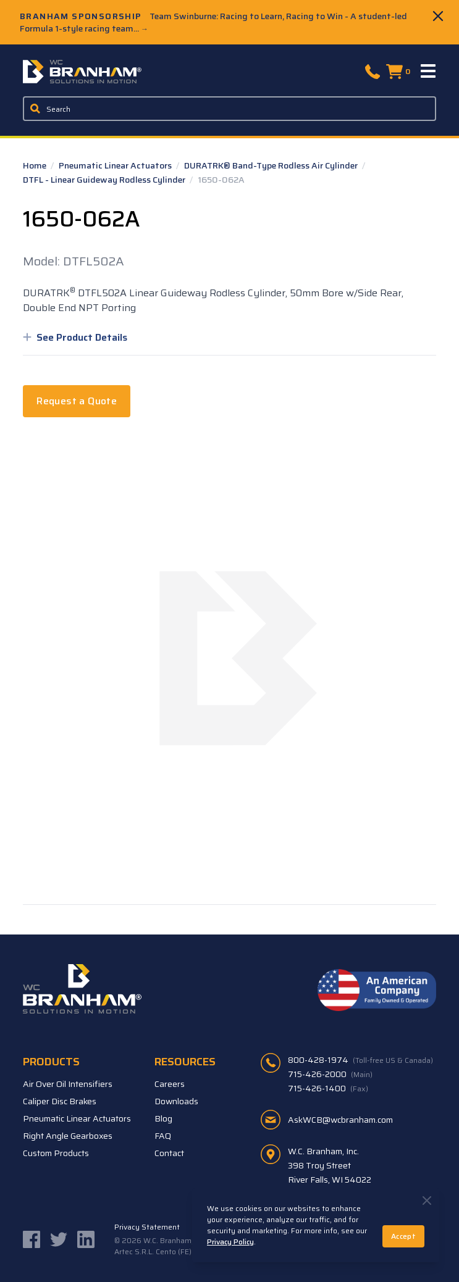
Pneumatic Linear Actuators (116, 165)
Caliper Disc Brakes (59, 1101)
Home (35, 165)
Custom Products (56, 1153)
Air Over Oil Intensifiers (67, 1084)
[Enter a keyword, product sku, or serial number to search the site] (229, 108)
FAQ (162, 1136)
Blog (163, 1118)
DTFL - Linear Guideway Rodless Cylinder (105, 179)
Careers (169, 1084)
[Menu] (428, 71)
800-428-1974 (360, 1060)
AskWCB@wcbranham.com (340, 1119)
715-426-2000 (330, 1074)
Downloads (176, 1101)
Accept (403, 1236)
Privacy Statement (147, 1227)
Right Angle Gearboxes (67, 1136)
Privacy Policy (230, 1241)
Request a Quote (76, 401)
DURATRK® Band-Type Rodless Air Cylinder (272, 165)
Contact (169, 1153)
